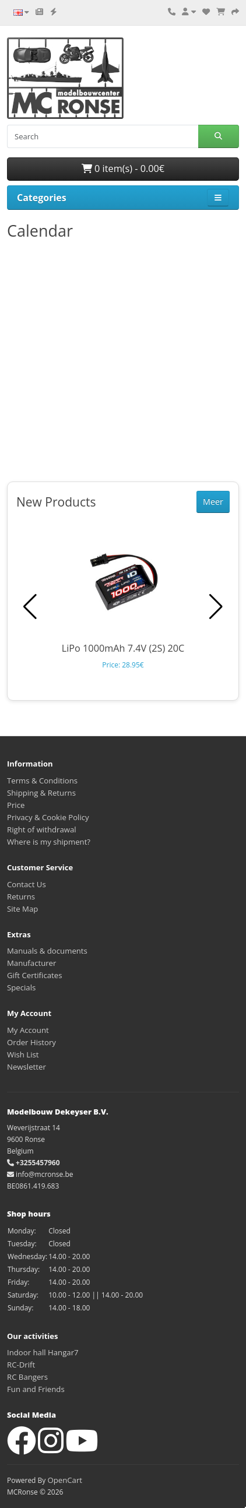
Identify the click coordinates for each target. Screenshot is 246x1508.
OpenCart (64, 1480)
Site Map (22, 909)
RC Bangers (27, 1377)
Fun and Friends (36, 1389)
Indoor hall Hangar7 (43, 1352)
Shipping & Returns (41, 793)
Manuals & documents (47, 950)
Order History (31, 1042)
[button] (216, 607)
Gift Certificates (34, 975)
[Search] (102, 136)
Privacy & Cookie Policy (48, 817)
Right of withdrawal (41, 829)
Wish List (23, 1054)
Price (15, 805)
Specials (21, 987)
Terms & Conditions (42, 780)
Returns (21, 896)
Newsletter (26, 1066)
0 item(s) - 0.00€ (123, 168)
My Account (28, 1030)
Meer (213, 501)
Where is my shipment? (48, 841)
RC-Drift (21, 1364)
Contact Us (26, 884)
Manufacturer (31, 963)
